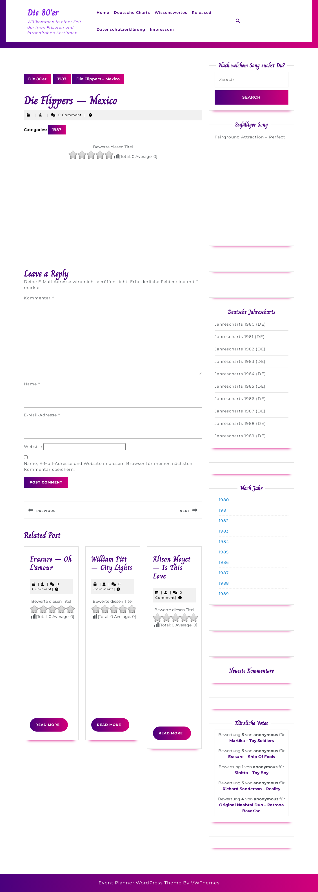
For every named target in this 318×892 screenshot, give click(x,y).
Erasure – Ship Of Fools (251, 756)
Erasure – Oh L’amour (51, 563)
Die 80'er (43, 12)
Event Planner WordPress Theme (141, 883)
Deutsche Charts (132, 12)
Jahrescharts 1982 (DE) (240, 349)
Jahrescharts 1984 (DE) (240, 373)
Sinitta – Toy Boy (251, 772)
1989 (224, 593)
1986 (224, 562)
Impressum (162, 29)
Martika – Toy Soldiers (251, 740)
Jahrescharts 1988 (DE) (240, 423)
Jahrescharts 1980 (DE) (240, 324)
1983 (224, 531)
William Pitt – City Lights (111, 563)
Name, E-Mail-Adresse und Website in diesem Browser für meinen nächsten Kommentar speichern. (108, 466)
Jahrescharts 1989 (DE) (240, 435)
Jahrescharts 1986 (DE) (240, 398)
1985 (224, 552)
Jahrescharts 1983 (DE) (240, 361)
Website (33, 446)
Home (103, 12)
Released (202, 12)
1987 (61, 78)
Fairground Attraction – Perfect (250, 137)
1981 (223, 510)
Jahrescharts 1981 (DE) (240, 336)
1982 (224, 520)
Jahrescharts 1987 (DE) (240, 411)
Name (32, 384)
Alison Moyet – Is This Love (171, 568)
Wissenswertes (171, 12)
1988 (224, 583)
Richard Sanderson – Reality (251, 788)
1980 (224, 499)
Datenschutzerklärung (121, 29)
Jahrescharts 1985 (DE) (240, 386)
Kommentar (39, 298)
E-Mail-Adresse (42, 415)
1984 (224, 541)
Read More (51, 727)
